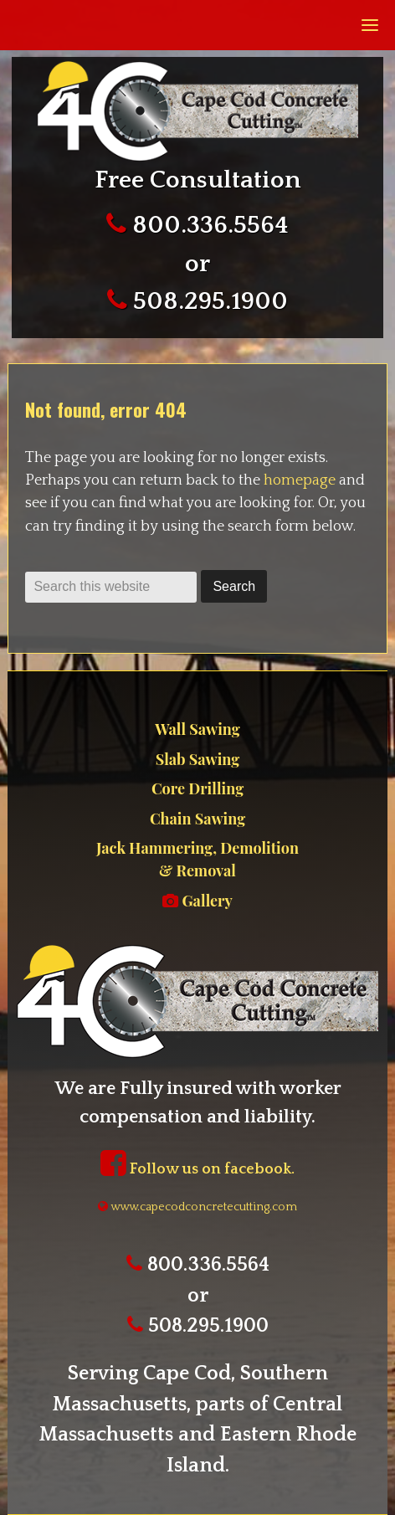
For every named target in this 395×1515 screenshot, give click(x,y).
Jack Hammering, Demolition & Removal (197, 859)
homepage (300, 480)
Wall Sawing (197, 729)
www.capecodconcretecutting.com (197, 1207)
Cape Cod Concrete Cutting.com (196, 111)
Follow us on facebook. (197, 1169)
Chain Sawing (197, 819)
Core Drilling (197, 788)
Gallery (197, 901)
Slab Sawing (197, 759)
